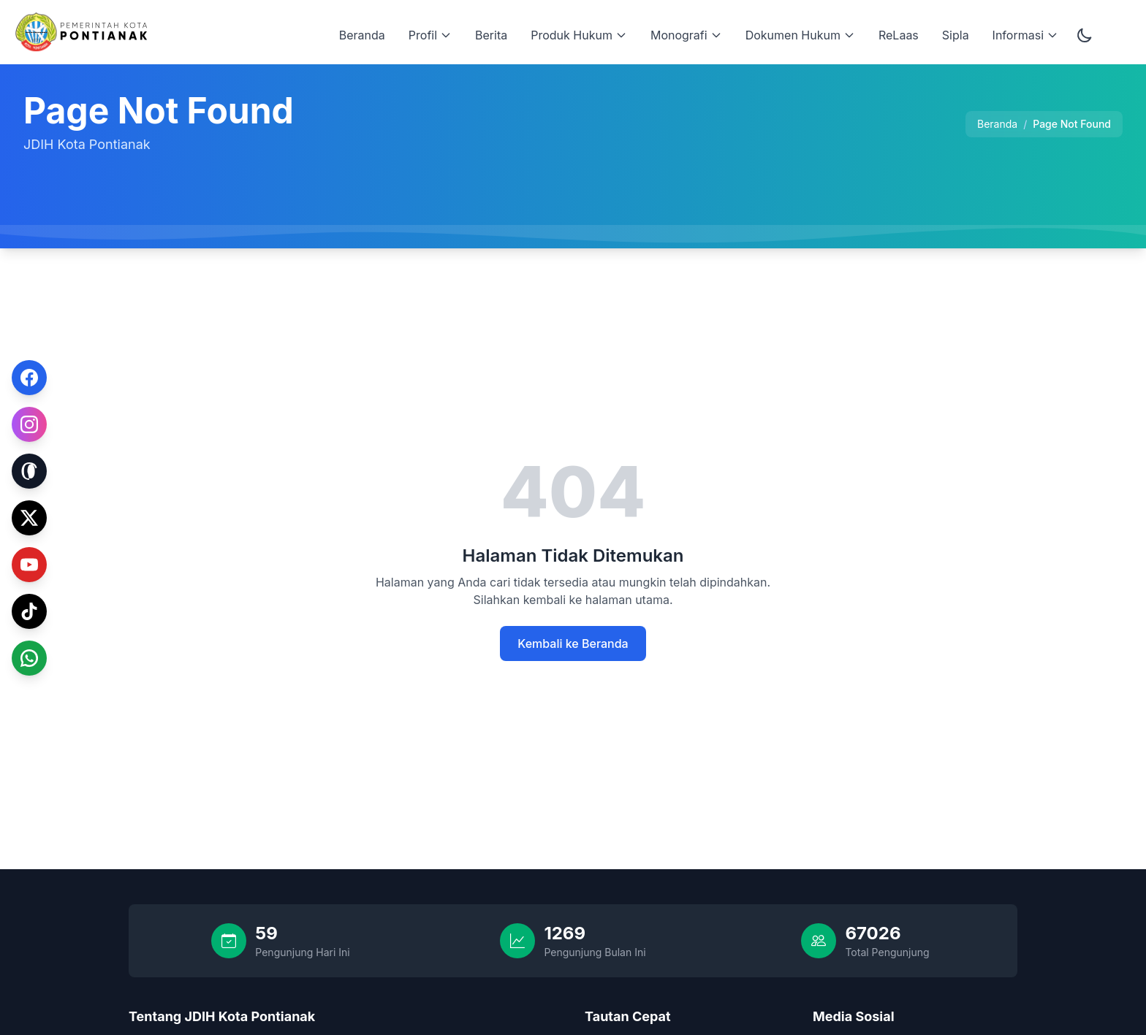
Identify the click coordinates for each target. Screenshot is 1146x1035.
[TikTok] (29, 608)
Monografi (686, 35)
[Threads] (29, 470)
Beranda (362, 35)
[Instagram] (29, 421)
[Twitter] (29, 514)
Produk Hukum (579, 35)
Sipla (955, 35)
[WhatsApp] (29, 657)
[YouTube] (29, 563)
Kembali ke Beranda (572, 643)
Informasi (1025, 35)
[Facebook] (29, 376)
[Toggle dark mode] (1084, 35)
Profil (430, 35)
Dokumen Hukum (800, 35)
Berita (491, 35)
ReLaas (899, 35)
